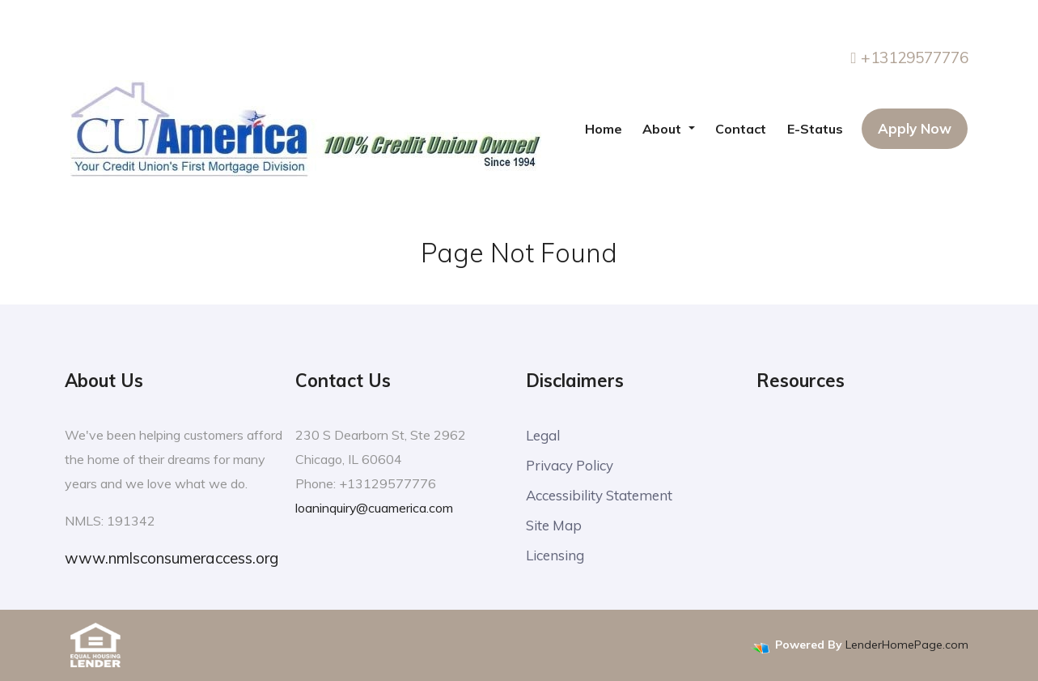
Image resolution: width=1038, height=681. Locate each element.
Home (603, 129)
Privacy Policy (569, 465)
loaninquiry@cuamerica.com (374, 508)
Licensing (555, 555)
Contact (740, 129)
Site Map (554, 525)
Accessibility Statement (599, 495)
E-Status (815, 129)
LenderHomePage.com (906, 645)
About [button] (663, 129)
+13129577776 (909, 57)
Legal (543, 435)
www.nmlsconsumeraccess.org (171, 558)
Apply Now (914, 128)
